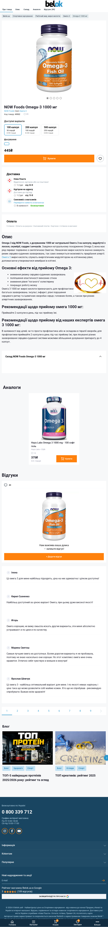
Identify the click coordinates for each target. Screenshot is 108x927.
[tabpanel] (54, 59)
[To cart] (66, 458)
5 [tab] (60, 98)
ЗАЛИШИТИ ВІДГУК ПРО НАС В (54, 896)
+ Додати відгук (54, 556)
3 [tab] (54, 98)
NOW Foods (9, 111)
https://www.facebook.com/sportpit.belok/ (12, 831)
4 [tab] (57, 98)
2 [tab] (50, 98)
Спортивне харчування (23, 16)
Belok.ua (6, 16)
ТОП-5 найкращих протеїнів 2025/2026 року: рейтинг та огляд (25, 778)
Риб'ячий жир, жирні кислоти (48, 16)
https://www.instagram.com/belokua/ (4, 831)
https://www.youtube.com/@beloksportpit (19, 831)
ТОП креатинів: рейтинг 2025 (75, 775)
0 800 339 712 (17, 812)
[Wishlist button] (100, 158)
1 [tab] (47, 98)
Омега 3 (66, 16)
